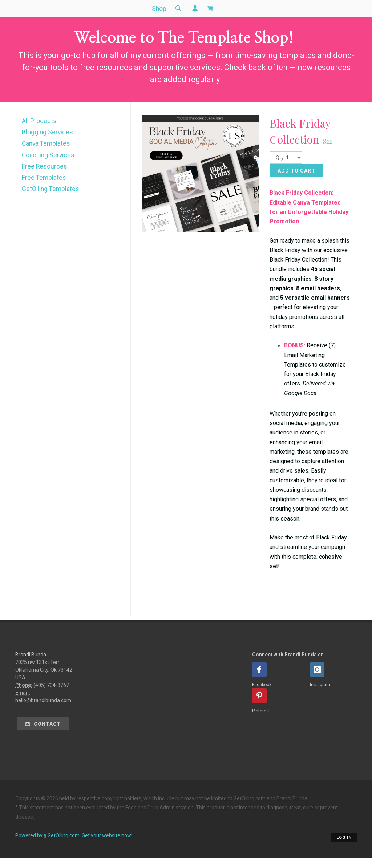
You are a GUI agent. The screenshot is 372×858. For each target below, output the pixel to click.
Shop (159, 8)
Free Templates (44, 177)
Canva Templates (46, 143)
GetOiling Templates (50, 189)
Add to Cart (296, 171)
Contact (43, 724)
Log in (344, 837)
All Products (39, 121)
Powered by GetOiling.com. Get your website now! (73, 835)
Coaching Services (48, 155)
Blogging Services (47, 132)
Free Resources (44, 166)
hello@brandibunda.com (43, 700)
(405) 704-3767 (51, 685)
